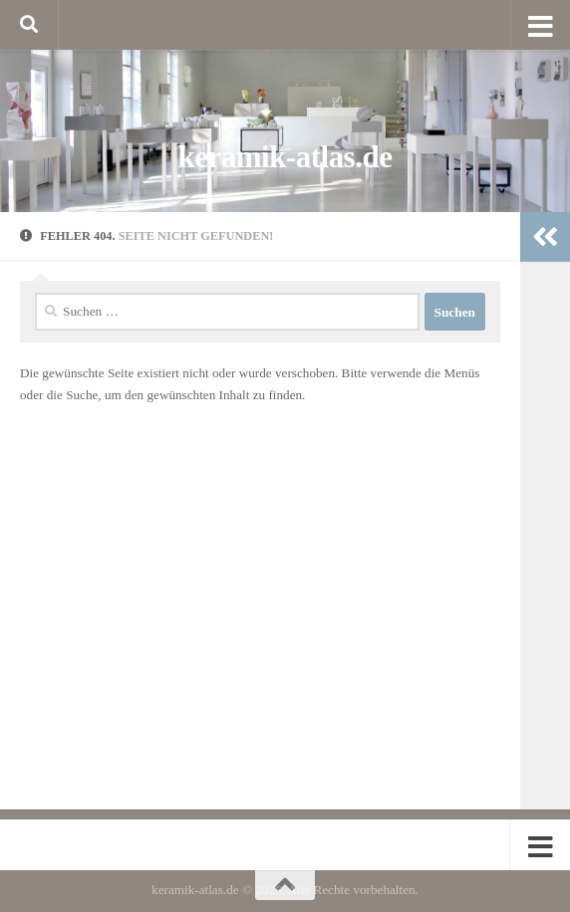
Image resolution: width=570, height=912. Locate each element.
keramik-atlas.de (285, 156)
